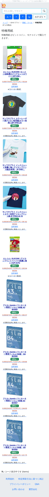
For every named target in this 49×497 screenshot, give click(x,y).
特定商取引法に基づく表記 (30, 478)
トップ (5, 22)
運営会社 (33, 489)
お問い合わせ (18, 489)
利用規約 (10, 478)
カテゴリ (39, 16)
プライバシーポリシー (20, 484)
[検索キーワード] (22, 10)
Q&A (37, 484)
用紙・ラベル (27, 22)
